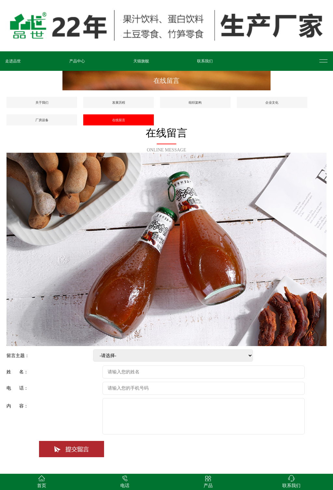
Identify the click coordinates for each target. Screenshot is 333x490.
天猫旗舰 (141, 61)
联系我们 (205, 61)
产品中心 (77, 61)
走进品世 (13, 61)
